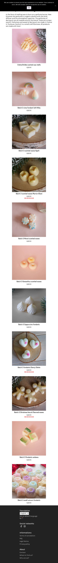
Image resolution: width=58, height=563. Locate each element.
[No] (55, 6)
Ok (29, 8)
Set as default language (28, 516)
